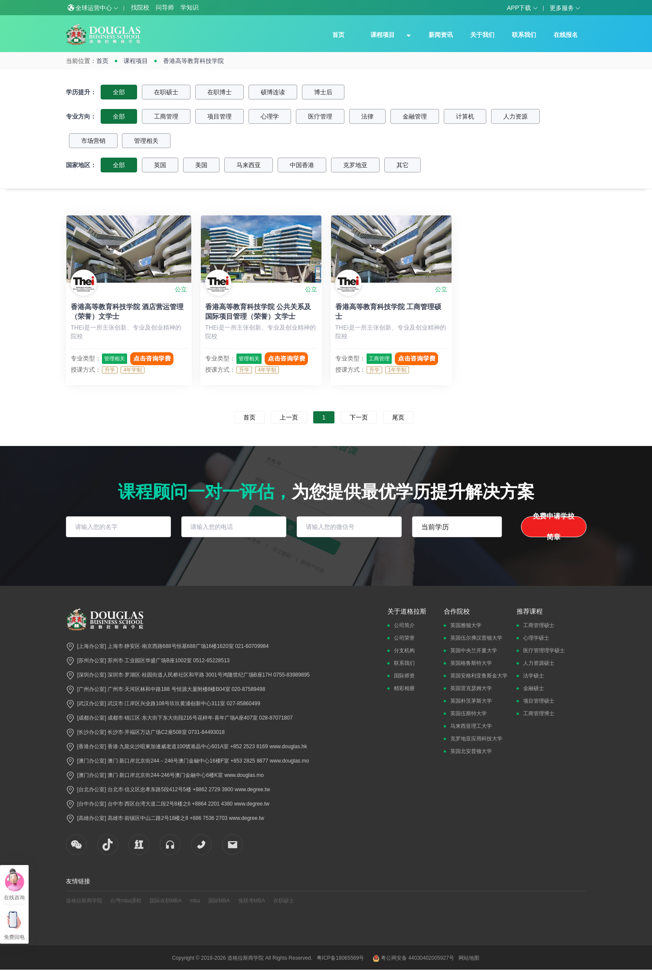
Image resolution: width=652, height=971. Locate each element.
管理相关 (146, 140)
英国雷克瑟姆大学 (471, 688)
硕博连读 (273, 92)
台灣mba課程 (125, 901)
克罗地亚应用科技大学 (476, 739)
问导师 (165, 7)
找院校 (140, 7)
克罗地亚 (355, 165)
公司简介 (404, 625)
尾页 (398, 417)
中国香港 (302, 165)
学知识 (189, 7)
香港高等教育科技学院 (193, 60)
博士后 (323, 92)
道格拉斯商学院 (84, 901)
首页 (338, 34)
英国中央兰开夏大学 (473, 650)
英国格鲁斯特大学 (471, 663)
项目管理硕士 (538, 701)
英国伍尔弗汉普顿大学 (476, 638)
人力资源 (515, 116)
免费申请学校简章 (553, 526)
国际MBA (219, 901)
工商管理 (166, 116)
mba (195, 901)
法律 (367, 116)
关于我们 (482, 34)
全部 (119, 92)
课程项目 (382, 34)
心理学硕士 (536, 638)
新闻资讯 (441, 34)
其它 (402, 165)
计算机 (465, 116)
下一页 (359, 417)
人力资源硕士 (538, 663)
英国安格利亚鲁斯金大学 (479, 676)
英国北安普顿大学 (471, 751)
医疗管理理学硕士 (544, 650)
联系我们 (524, 34)
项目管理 (219, 116)
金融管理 (415, 116)
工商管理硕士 (538, 625)
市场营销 (93, 140)
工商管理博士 (538, 713)
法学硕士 (533, 676)
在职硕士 (166, 92)
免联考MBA (251, 901)
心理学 (270, 116)
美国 (201, 165)
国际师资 (404, 676)
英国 (160, 165)
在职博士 (219, 92)
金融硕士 (533, 688)
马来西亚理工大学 (471, 726)
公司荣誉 (404, 638)
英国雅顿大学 (466, 625)
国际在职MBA (166, 901)
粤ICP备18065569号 (340, 958)
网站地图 (469, 958)
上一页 (289, 417)
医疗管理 (320, 116)
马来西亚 (248, 165)
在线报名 (566, 34)
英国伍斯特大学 (468, 713)
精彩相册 (404, 688)
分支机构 (404, 650)
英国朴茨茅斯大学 (471, 701)
